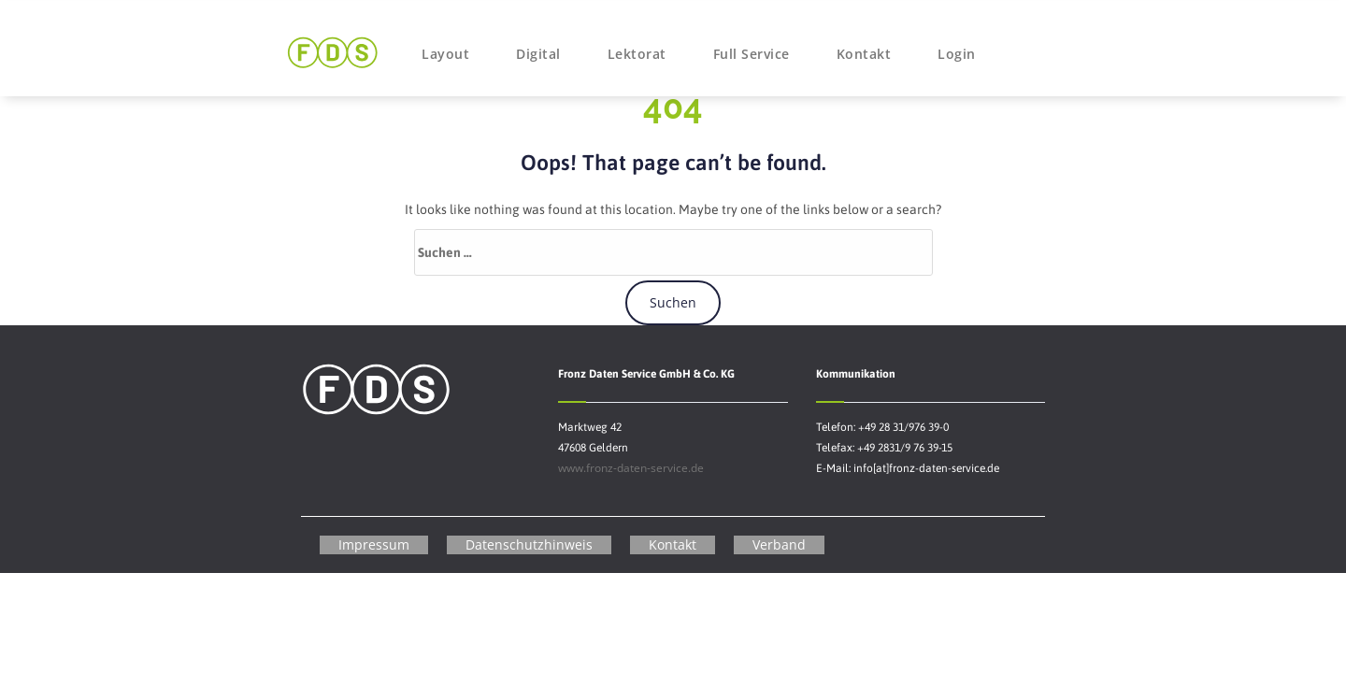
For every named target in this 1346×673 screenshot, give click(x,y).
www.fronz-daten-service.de (631, 468)
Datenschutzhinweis (529, 544)
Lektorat (637, 54)
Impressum (373, 544)
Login (957, 54)
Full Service (751, 54)
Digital (538, 54)
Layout (445, 54)
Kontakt (864, 54)
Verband (779, 544)
